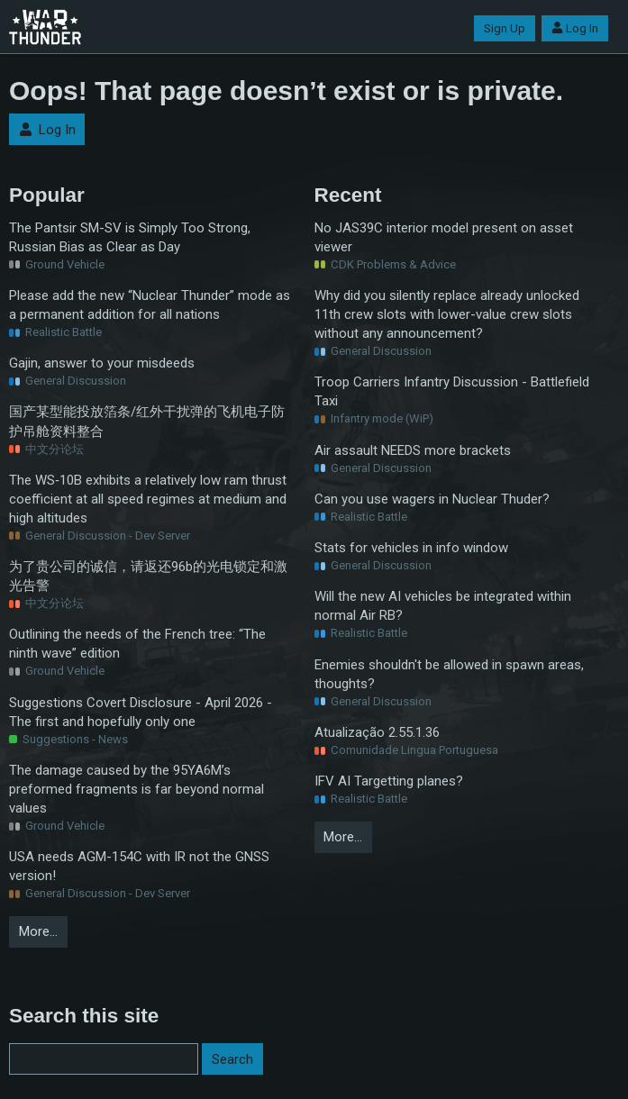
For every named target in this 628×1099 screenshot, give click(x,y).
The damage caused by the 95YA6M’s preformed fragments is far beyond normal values (136, 789)
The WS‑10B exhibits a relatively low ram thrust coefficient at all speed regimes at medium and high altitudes (148, 499)
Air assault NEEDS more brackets (412, 450)
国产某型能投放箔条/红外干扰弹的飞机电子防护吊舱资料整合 (147, 421)
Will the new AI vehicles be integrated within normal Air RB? (442, 605)
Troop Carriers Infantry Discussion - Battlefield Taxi (451, 391)
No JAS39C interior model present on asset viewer (443, 237)
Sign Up (504, 28)
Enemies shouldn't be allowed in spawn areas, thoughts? (449, 674)
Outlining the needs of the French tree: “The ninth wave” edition (137, 643)
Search (232, 1059)
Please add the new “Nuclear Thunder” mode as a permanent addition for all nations (149, 304)
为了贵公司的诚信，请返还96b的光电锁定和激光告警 (148, 576)
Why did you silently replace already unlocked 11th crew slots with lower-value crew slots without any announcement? (446, 314)
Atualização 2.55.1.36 (377, 732)
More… (38, 931)
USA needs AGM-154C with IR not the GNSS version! (139, 866)
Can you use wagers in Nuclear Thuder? (432, 499)
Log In (574, 28)
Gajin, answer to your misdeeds (102, 363)
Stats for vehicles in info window (411, 548)
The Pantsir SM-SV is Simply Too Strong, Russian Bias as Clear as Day (129, 237)
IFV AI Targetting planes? (388, 781)
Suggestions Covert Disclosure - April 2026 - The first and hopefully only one (140, 712)
